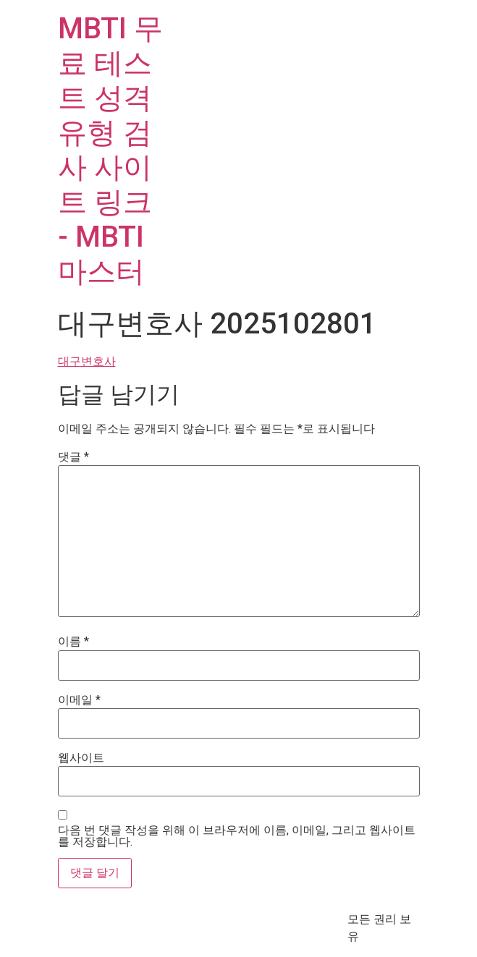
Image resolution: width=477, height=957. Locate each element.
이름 (73, 641)
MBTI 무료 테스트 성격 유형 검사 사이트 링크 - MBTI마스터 (110, 150)
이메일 (79, 700)
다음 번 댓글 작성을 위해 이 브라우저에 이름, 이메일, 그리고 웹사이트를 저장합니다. (236, 836)
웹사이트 (81, 758)
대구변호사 (87, 361)
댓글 (73, 457)
